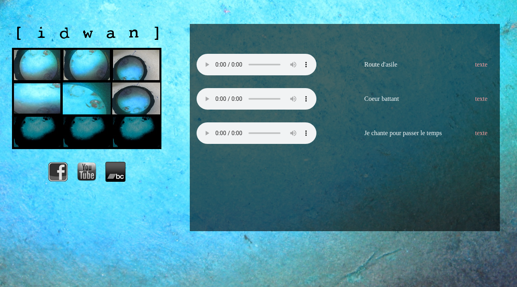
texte (481, 64)
